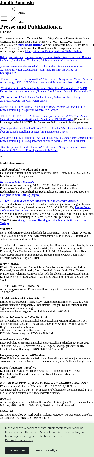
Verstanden (17, 450)
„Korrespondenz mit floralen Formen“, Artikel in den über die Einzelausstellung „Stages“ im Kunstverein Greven (46, 130)
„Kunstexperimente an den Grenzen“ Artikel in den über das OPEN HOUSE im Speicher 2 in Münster (44, 148)
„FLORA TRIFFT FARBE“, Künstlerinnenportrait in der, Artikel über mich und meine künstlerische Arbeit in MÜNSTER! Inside (44, 117)
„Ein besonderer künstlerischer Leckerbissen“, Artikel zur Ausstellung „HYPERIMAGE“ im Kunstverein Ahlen (40, 99)
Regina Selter (82, 207)
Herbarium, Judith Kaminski (17, 182)
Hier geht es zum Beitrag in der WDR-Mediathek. (53, 51)
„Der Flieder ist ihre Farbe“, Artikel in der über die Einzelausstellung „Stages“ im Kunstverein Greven (42, 108)
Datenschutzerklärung (19, 440)
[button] (47, 9)
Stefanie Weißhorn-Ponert (14, 210)
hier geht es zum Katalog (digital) (20, 194)
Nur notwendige (47, 450)
